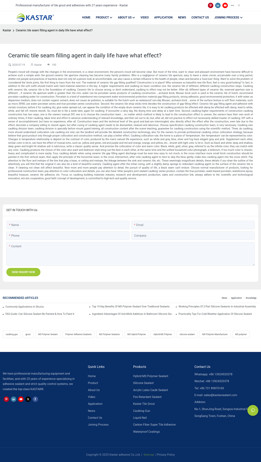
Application (236, 298)
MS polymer (241, 334)
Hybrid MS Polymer (163, 334)
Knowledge (251, 298)
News (224, 298)
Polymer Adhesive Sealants (78, 334)
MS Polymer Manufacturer (215, 334)
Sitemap (148, 454)
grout (28, 334)
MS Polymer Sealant (48, 334)
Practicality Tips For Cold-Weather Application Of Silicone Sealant (215, 313)
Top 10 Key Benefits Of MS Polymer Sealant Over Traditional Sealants (131, 306)
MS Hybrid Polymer (136, 334)
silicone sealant (187, 334)
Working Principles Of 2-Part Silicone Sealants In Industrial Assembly (217, 306)
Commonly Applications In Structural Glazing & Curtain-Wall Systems (24, 306)
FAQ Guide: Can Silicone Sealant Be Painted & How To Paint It (39, 313)
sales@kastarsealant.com (220, 395)
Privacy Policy (166, 454)
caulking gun (12, 334)
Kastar (7, 30)
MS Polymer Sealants (109, 334)
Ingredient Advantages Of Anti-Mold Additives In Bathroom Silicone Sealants (132, 313)
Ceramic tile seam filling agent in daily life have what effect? (54, 30)
